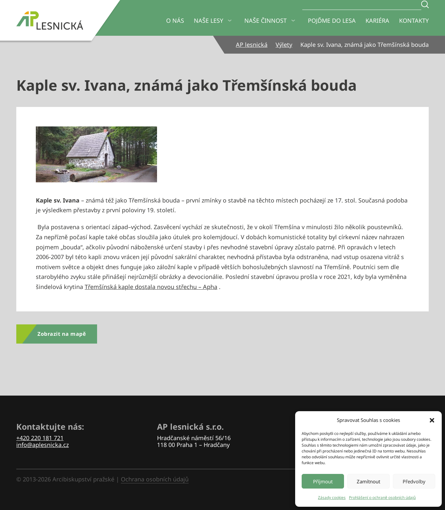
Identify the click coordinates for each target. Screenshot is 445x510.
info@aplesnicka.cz (42, 445)
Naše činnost (265, 20)
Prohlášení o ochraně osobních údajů (382, 497)
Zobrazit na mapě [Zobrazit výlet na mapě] (61, 333)
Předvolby (414, 481)
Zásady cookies (332, 497)
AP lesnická (251, 44)
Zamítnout (368, 481)
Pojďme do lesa (332, 20)
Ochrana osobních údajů (155, 479)
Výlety (284, 44)
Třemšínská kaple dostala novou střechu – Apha (151, 287)
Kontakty (414, 20)
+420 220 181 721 (40, 438)
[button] (432, 420)
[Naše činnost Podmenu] (293, 20)
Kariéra (377, 20)
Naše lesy (208, 20)
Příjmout (323, 481)
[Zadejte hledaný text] (425, 4)
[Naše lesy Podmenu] (230, 20)
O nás (175, 20)
